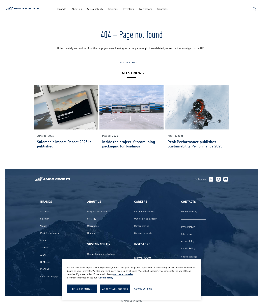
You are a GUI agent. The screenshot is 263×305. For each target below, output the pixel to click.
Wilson (43, 226)
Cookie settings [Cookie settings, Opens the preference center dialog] (143, 288)
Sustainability (95, 9)
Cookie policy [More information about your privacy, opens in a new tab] (105, 277)
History (91, 233)
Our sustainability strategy (101, 254)
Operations (93, 226)
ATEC (43, 254)
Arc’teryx (45, 211)
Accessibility (187, 241)
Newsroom (145, 9)
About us (76, 9)
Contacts (162, 9)
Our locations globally (145, 218)
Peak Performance (49, 233)
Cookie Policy (188, 248)
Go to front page (128, 62)
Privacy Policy (188, 226)
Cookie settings (189, 256)
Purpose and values (97, 211)
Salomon (44, 218)
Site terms (186, 234)
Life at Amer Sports (144, 211)
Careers (113, 9)
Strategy (91, 218)
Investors (128, 9)
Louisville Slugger (49, 276)
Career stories (141, 226)
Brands (61, 9)
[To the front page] (23, 9)
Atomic (44, 240)
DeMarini (45, 262)
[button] (254, 9)
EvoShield (45, 269)
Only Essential (82, 289)
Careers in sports (143, 233)
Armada (44, 247)
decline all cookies (123, 274)
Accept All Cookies (115, 289)
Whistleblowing (189, 211)
